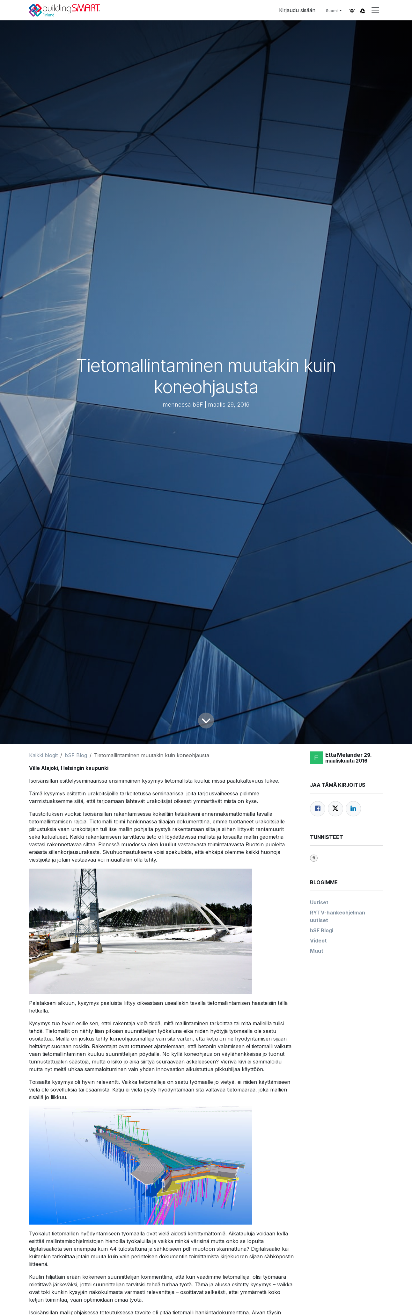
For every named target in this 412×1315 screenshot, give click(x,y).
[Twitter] (335, 808)
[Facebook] (317, 808)
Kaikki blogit (43, 755)
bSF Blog (76, 755)
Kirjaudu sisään (297, 10)
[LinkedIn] (353, 808)
